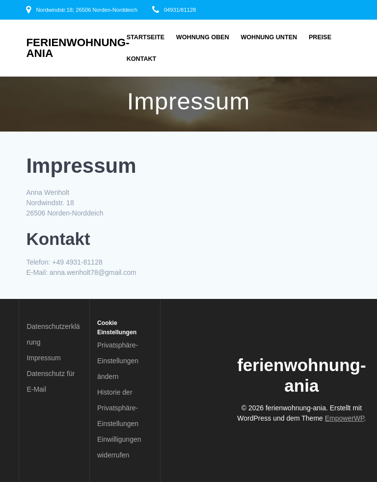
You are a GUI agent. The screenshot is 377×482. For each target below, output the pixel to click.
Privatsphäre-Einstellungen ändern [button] (117, 360)
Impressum (43, 358)
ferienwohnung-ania (77, 48)
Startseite (145, 37)
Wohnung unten (269, 37)
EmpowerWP (344, 418)
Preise (320, 37)
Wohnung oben (202, 37)
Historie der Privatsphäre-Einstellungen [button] (117, 408)
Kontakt (142, 58)
